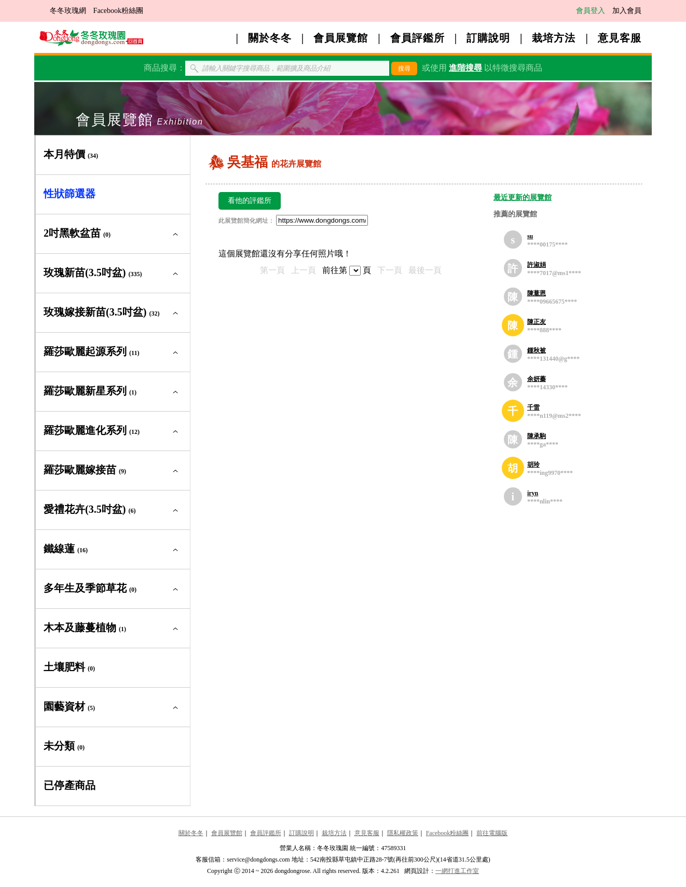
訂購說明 (488, 38)
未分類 (64, 746)
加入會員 (626, 11)
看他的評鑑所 (249, 200)
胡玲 (533, 464)
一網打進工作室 (457, 871)
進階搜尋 (465, 67)
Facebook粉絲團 (118, 11)
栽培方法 (553, 38)
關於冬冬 (270, 38)
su (530, 236)
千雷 (533, 407)
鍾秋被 (536, 350)
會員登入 (590, 11)
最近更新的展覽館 (522, 197)
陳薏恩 (536, 293)
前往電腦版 (491, 833)
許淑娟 (536, 264)
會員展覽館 (340, 38)
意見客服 (619, 38)
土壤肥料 (69, 667)
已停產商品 (69, 785)
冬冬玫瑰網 (68, 11)
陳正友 (536, 321)
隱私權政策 (402, 833)
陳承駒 (536, 436)
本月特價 (71, 154)
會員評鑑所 (417, 38)
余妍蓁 (536, 379)
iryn (532, 493)
